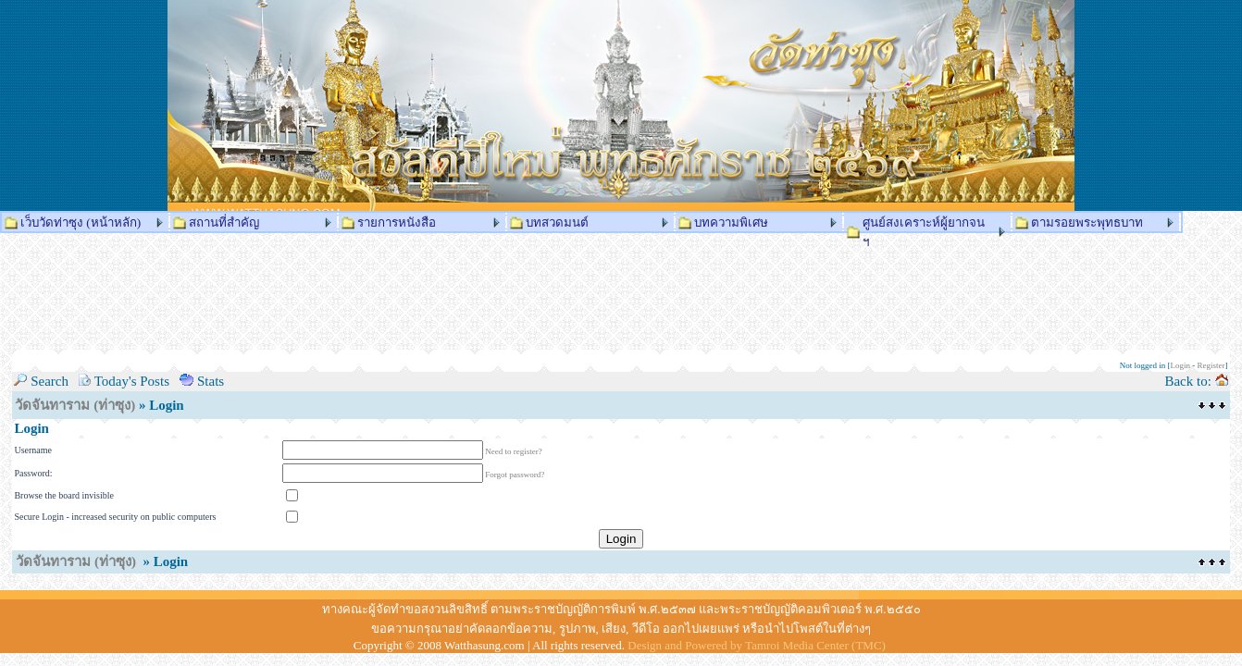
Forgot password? (514, 474)
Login (1181, 365)
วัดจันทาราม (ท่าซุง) (75, 405)
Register (1211, 365)
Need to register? (513, 451)
